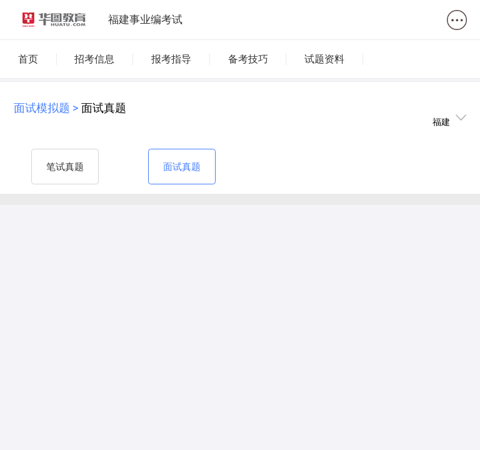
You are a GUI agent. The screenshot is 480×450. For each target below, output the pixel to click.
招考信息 (94, 59)
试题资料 (324, 59)
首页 (28, 59)
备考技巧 (248, 59)
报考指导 (171, 59)
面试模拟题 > (47, 107)
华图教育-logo (54, 20)
